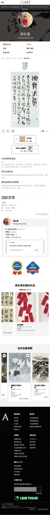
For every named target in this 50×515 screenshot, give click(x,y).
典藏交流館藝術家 (35, 428)
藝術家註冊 (17, 443)
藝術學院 (33, 449)
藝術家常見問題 (19, 446)
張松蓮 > (14, 58)
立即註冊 (44, 7)
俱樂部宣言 (17, 441)
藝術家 (32, 416)
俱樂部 (16, 437)
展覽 (4, 48)
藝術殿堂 (17, 416)
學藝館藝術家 (34, 422)
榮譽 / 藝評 (30, 48)
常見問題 (17, 473)
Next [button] (45, 314)
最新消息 (33, 437)
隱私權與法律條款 (43, 511)
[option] (25, 66)
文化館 (16, 425)
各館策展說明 (18, 470)
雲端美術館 (17, 467)
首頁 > (3, 58)
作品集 (28, 44)
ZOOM (47, 131)
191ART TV (33, 441)
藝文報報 (33, 443)
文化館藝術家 (34, 425)
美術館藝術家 (34, 419)
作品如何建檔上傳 (20, 449)
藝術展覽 (33, 446)
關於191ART (18, 464)
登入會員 (27, 7)
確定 (36, 250)
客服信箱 (42, 185)
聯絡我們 (17, 476)
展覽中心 (17, 431)
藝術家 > (8, 58)
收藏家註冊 (17, 452)
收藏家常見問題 (19, 455)
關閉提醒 (25, 9)
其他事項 (29, 52)
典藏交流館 (17, 428)
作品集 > (20, 58)
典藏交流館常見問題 (20, 458)
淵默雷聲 (27, 58)
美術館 (16, 419)
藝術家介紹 (7, 44)
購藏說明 (32, 511)
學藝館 (16, 422)
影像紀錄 (6, 52)
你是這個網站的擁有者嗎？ (17, 250)
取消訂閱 (39, 495)
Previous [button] (4, 314)
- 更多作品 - (25, 290)
